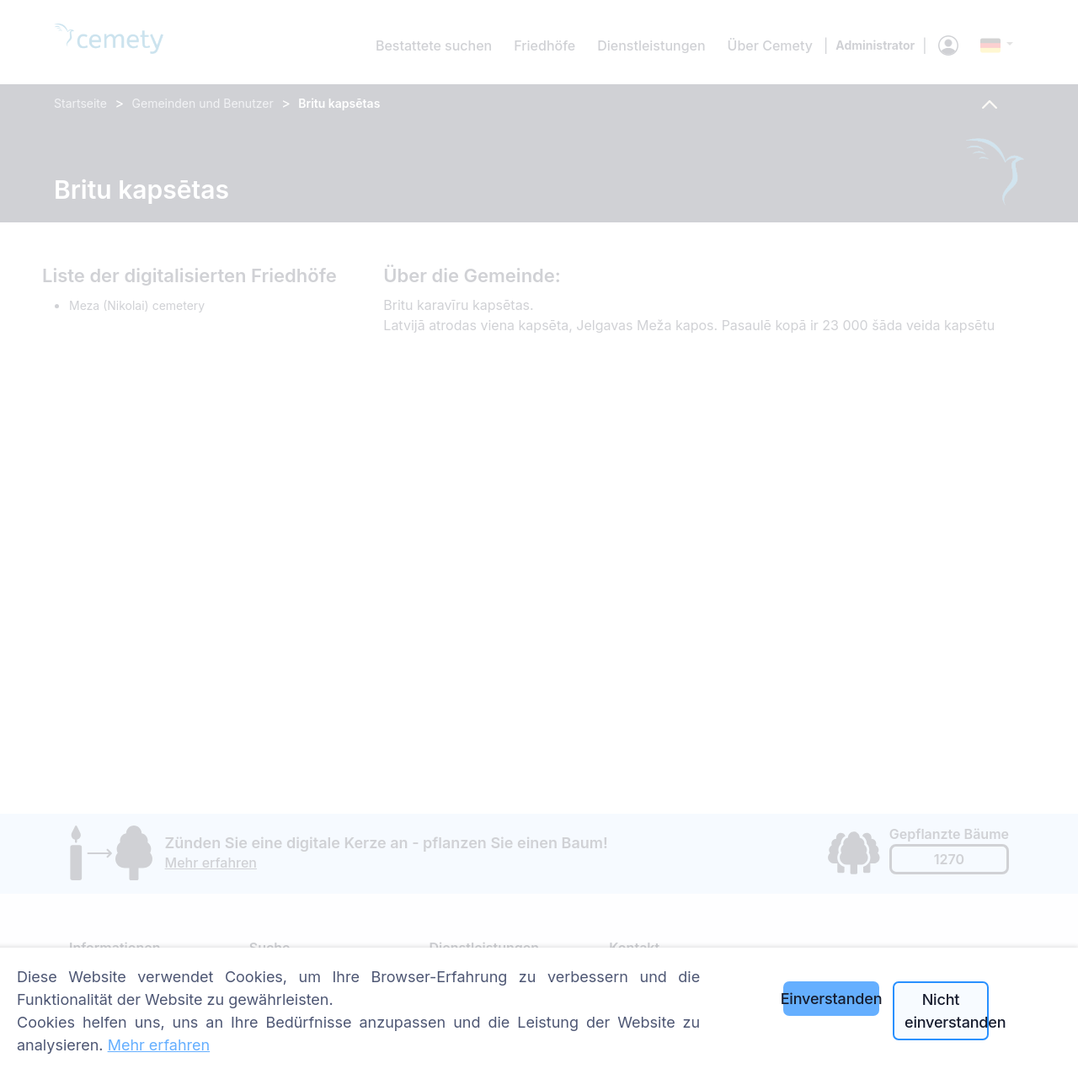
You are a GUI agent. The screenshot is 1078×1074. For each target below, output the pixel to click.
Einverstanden (831, 998)
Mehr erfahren (159, 1045)
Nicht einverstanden (947, 1011)
